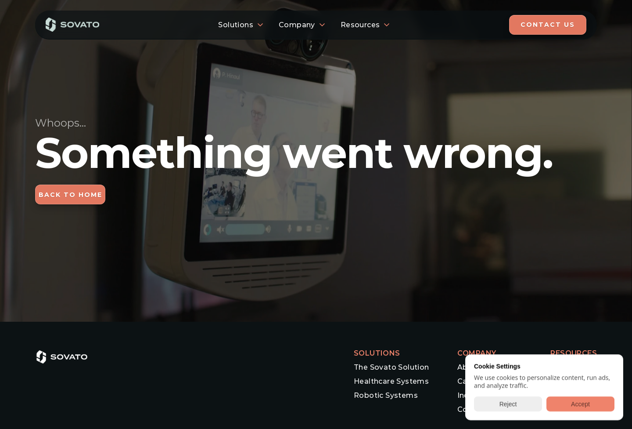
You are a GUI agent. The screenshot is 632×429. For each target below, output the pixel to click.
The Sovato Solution (391, 367)
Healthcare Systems (391, 381)
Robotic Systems (386, 395)
